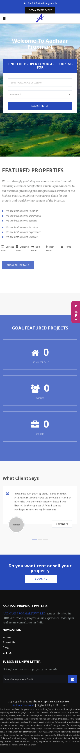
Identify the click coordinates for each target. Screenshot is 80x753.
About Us (9, 642)
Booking (41, 578)
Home (7, 637)
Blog (6, 647)
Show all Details (17, 265)
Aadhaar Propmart (23, 705)
